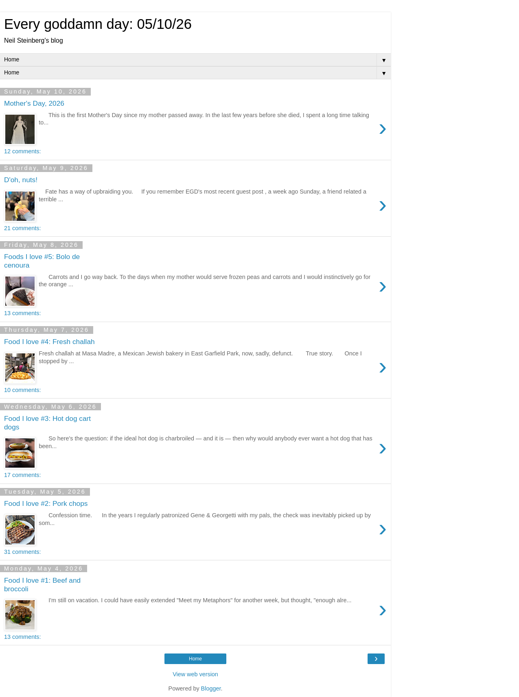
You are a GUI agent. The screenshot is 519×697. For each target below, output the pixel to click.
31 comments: (22, 552)
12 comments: (22, 151)
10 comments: (22, 390)
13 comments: (22, 313)
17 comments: (22, 475)
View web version (195, 674)
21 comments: (22, 228)
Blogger (211, 688)
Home (195, 659)
